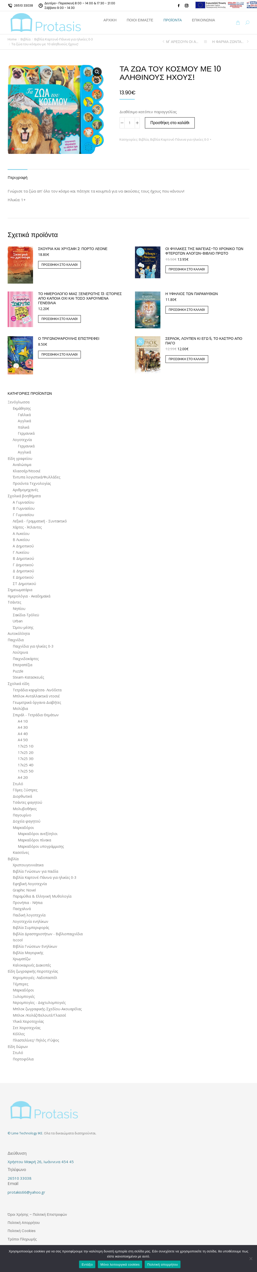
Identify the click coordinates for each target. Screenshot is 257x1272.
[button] (97, 72)
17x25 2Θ (26, 752)
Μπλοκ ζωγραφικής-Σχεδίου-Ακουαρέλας (47, 1008)
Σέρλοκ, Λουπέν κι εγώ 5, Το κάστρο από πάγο (203, 340)
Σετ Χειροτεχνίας (26, 1027)
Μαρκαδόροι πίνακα (34, 840)
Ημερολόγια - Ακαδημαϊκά (29, 596)
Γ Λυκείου (21, 552)
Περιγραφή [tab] (17, 177)
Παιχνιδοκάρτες (26, 658)
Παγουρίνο (22, 815)
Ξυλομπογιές (24, 996)
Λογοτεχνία (22, 439)
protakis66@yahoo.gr (26, 1192)
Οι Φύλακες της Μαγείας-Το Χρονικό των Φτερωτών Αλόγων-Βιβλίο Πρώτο (204, 251)
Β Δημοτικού (23, 558)
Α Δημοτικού (23, 546)
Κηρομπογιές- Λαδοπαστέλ (35, 977)
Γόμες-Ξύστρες (25, 789)
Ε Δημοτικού (23, 577)
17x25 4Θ (26, 765)
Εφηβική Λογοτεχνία (30, 883)
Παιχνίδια (16, 639)
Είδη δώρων (18, 1046)
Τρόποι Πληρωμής (22, 1239)
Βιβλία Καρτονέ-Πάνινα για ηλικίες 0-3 (179, 139)
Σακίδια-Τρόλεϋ (26, 614)
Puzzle (18, 671)
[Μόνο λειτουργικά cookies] (250, 1258)
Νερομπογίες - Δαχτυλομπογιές (39, 1002)
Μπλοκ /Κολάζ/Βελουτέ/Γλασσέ (39, 1015)
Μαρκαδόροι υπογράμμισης (41, 846)
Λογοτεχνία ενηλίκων (30, 921)
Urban (18, 621)
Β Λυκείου (21, 539)
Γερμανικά (26, 433)
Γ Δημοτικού (23, 564)
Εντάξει (87, 1264)
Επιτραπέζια (22, 664)
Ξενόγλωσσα (18, 402)
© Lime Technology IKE (25, 1133)
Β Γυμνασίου (24, 508)
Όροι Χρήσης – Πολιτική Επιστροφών (37, 1214)
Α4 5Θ (23, 739)
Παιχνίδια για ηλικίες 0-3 (33, 646)
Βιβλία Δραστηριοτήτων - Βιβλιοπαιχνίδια (48, 933)
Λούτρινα (20, 652)
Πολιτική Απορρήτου (24, 1222)
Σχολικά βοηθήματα (24, 495)
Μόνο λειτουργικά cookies (120, 1264)
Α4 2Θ (23, 777)
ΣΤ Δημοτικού (24, 583)
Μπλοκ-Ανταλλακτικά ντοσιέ (36, 696)
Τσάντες (14, 602)
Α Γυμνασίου (23, 502)
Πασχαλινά (22, 908)
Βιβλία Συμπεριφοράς (31, 927)
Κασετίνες (21, 852)
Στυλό (18, 783)
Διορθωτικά (22, 796)
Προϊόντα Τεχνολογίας (32, 483)
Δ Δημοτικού (23, 570)
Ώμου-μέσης (23, 627)
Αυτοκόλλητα (19, 633)
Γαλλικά (24, 414)
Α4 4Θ (23, 733)
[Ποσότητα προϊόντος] (130, 122)
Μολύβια (20, 708)
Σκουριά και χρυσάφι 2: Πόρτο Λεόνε (73, 248)
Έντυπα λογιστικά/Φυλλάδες (36, 477)
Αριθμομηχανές (25, 489)
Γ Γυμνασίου (23, 514)
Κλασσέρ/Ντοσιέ (26, 471)
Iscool (18, 940)
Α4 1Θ (23, 721)
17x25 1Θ (26, 746)
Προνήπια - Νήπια (27, 902)
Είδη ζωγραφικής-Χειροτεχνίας (33, 971)
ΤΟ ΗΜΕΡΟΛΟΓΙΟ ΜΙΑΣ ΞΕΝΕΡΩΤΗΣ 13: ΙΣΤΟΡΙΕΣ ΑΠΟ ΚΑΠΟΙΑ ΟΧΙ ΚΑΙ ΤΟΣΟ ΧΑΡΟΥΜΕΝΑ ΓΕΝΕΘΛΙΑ (80, 298)
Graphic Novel (24, 890)
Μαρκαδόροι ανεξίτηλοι (37, 833)
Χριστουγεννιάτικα (28, 864)
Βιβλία (144, 139)
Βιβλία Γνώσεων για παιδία (35, 871)
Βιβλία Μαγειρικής (28, 952)
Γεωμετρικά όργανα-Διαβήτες (37, 702)
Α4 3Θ (23, 727)
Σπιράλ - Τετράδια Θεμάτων (36, 714)
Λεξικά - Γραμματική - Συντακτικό (40, 521)
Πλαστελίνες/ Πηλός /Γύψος (36, 1040)
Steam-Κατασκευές (28, 677)
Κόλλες (19, 1033)
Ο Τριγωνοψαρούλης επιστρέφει (68, 338)
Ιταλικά (23, 427)
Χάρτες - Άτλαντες (27, 527)
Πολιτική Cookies (22, 1230)
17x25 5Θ (26, 771)
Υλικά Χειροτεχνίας (28, 1021)
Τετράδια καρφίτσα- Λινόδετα (37, 690)
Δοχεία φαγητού (26, 821)
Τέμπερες (20, 984)
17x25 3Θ (26, 758)
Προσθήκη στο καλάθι (169, 123)
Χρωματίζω (22, 958)
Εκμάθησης (22, 408)
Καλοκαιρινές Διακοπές (32, 965)
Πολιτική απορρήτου (162, 1264)
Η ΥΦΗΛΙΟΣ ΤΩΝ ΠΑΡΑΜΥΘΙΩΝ (191, 293)
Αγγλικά (24, 420)
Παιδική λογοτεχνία (29, 915)
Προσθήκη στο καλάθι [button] (59, 264)
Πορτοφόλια (23, 1059)
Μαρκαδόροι (23, 827)
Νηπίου (19, 608)
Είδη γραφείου (20, 458)
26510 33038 (23, 5)
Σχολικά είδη (18, 683)
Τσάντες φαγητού (27, 802)
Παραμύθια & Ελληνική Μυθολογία (42, 896)
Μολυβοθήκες (25, 808)
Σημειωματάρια (20, 589)
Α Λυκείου (21, 533)
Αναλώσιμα (22, 464)
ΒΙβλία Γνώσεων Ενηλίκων (35, 946)
